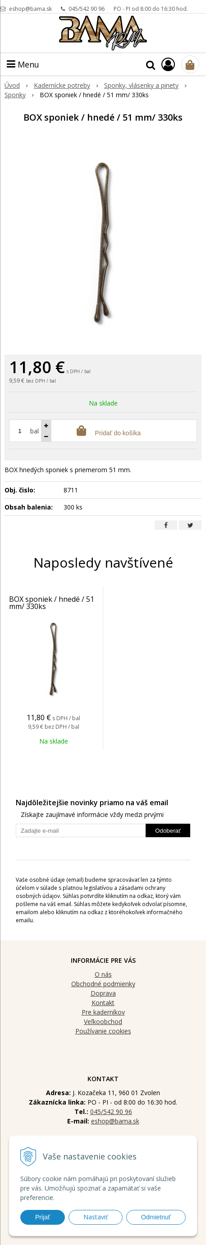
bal (34, 431)
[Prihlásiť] (168, 64)
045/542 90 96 (87, 9)
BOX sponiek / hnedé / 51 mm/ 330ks (51, 602)
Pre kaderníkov (103, 1012)
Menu (23, 64)
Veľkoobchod (103, 1021)
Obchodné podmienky (103, 983)
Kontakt (103, 1002)
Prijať (42, 1217)
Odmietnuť (156, 1217)
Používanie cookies (103, 1031)
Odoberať (168, 830)
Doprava (103, 993)
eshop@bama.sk (30, 9)
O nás (103, 974)
